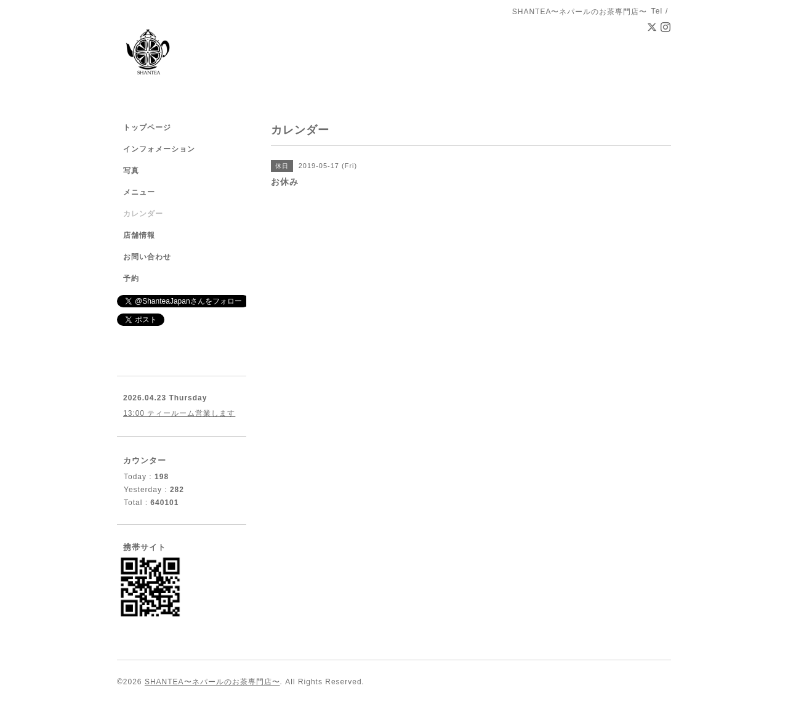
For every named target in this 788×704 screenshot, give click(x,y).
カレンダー (143, 213)
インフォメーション (159, 149)
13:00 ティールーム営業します (179, 413)
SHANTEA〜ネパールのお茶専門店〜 (212, 682)
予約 (131, 278)
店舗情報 (139, 235)
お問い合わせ (147, 257)
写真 (131, 170)
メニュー (139, 192)
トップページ (147, 127)
